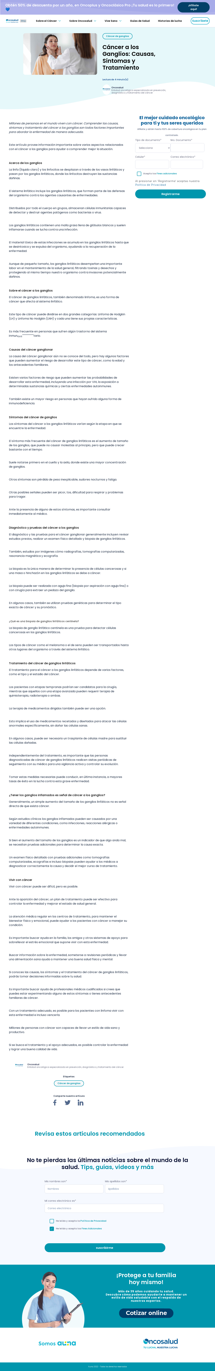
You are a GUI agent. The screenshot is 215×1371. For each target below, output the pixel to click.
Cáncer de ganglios (117, 36)
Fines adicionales (167, 173)
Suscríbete (200, 21)
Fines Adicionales (92, 1228)
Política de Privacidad (150, 184)
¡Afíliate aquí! (193, 7)
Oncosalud (117, 87)
